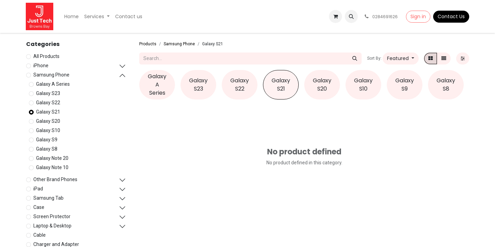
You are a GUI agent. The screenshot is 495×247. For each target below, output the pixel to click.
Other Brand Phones (55, 179)
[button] (351, 16)
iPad (38, 188)
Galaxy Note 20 (52, 158)
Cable (39, 235)
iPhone (40, 65)
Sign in (418, 16)
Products (147, 44)
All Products (46, 56)
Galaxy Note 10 (52, 167)
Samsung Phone (51, 75)
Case (38, 207)
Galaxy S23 (48, 93)
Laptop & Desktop (52, 225)
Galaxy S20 (48, 121)
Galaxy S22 (48, 102)
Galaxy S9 (46, 139)
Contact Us (451, 16)
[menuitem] (71, 16)
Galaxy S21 (48, 112)
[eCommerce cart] (335, 16)
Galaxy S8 (46, 149)
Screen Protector (51, 216)
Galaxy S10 (48, 130)
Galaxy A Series (53, 84)
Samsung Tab (48, 198)
